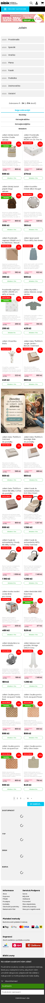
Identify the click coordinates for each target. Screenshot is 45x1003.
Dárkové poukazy (29, 906)
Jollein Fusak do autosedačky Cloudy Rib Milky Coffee (10, 542)
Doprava (6, 896)
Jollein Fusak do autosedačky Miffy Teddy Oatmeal (31, 542)
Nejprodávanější (22, 110)
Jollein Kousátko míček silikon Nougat (32, 188)
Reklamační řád (9, 909)
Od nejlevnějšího (22, 124)
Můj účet (26, 896)
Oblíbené (26, 899)
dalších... (36, 804)
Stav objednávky (29, 904)
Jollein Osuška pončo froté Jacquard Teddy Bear (11, 697)
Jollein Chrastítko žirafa (9, 342)
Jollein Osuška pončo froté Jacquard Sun (11, 747)
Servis (25, 894)
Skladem (22, 129)
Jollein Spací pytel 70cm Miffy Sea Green (33, 239)
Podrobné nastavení (11, 992)
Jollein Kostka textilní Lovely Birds (10, 594)
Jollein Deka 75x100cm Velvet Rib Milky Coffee (11, 491)
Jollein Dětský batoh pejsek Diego (10, 189)
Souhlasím (7, 986)
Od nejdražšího (23, 119)
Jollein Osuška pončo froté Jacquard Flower (33, 696)
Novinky (22, 115)
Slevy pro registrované (31, 909)
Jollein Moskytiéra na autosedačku (10, 644)
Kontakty (6, 904)
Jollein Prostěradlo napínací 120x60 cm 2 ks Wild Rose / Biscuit (11, 240)
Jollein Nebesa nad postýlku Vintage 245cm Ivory (31, 645)
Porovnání (27, 901)
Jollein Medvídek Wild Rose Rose (33, 594)
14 (28, 798)
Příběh (5, 899)
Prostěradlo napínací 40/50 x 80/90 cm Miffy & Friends (11, 292)
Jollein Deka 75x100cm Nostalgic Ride (33, 439)
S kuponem (7, 169)
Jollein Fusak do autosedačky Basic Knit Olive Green (32, 490)
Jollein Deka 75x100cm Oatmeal (11, 439)
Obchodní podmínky (11, 906)
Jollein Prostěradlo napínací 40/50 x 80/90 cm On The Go (33, 137)
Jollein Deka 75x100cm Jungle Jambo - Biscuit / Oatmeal (33, 345)
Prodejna (6, 901)
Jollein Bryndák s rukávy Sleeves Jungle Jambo (33, 292)
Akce (5, 894)
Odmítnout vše (22, 998)
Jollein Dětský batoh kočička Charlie (10, 137)
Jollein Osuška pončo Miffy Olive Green (33, 747)
